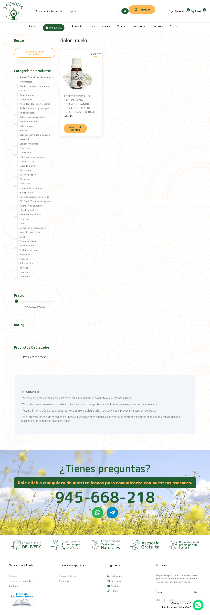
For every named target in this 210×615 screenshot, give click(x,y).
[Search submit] (125, 11)
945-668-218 (105, 497)
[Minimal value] (35, 301)
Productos (54, 28)
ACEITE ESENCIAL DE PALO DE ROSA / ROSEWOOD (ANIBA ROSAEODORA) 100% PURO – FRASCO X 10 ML (79, 104)
